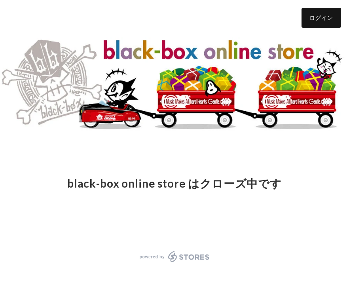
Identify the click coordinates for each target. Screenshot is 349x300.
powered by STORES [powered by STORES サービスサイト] (175, 256)
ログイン (321, 17)
